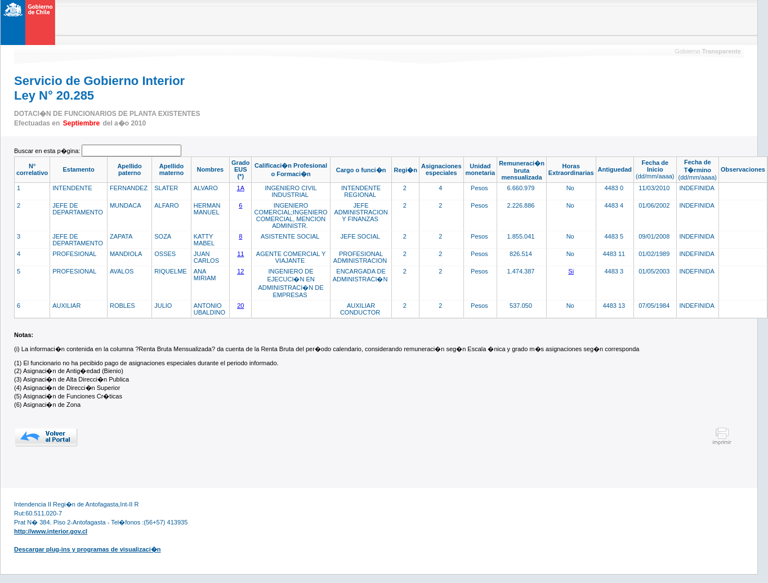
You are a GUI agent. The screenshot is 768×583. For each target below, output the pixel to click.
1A (240, 188)
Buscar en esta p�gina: (48, 150)
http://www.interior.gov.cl (50, 531)
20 (240, 305)
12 (240, 271)
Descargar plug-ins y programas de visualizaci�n (87, 549)
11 (240, 253)
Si (571, 271)
